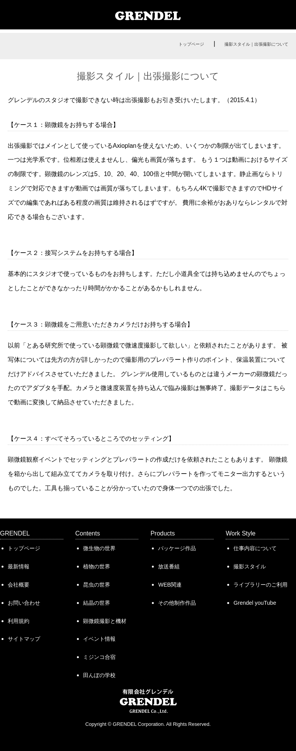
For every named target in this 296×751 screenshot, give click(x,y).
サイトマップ (24, 639)
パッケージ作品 (177, 548)
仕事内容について (255, 548)
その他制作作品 (177, 603)
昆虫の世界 (96, 585)
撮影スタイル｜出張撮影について (256, 44)
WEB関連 (170, 585)
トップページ (191, 44)
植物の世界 (96, 566)
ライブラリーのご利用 (260, 585)
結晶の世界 (96, 603)
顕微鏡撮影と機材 (104, 621)
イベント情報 (99, 639)
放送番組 (169, 566)
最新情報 (18, 566)
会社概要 (18, 585)
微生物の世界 (99, 548)
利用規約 (18, 621)
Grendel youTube (254, 603)
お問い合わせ (24, 603)
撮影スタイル (249, 566)
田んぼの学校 (99, 675)
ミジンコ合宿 (99, 657)
